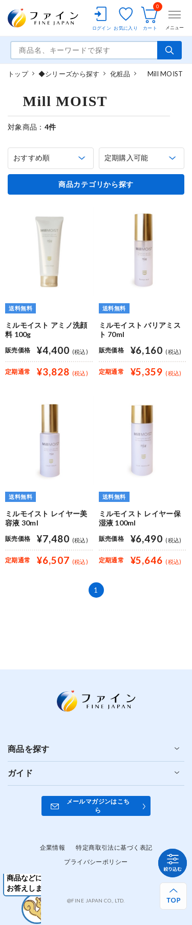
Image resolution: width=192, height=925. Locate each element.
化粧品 (120, 74)
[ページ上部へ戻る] (173, 896)
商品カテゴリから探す (96, 184)
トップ (18, 74)
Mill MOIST (161, 74)
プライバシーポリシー (95, 862)
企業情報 (53, 847)
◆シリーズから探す (68, 74)
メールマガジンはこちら (98, 805)
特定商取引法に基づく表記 (114, 847)
